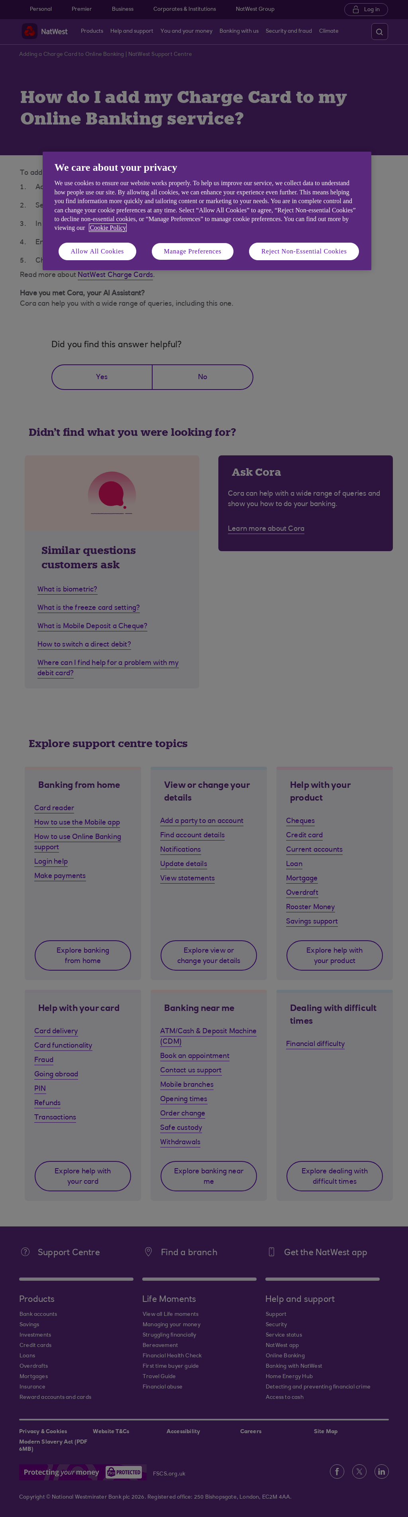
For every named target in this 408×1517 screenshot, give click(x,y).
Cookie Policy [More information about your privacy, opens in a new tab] (108, 227)
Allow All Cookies (97, 251)
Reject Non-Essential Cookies (304, 251)
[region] (207, 211)
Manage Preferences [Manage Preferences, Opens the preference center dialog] (193, 251)
